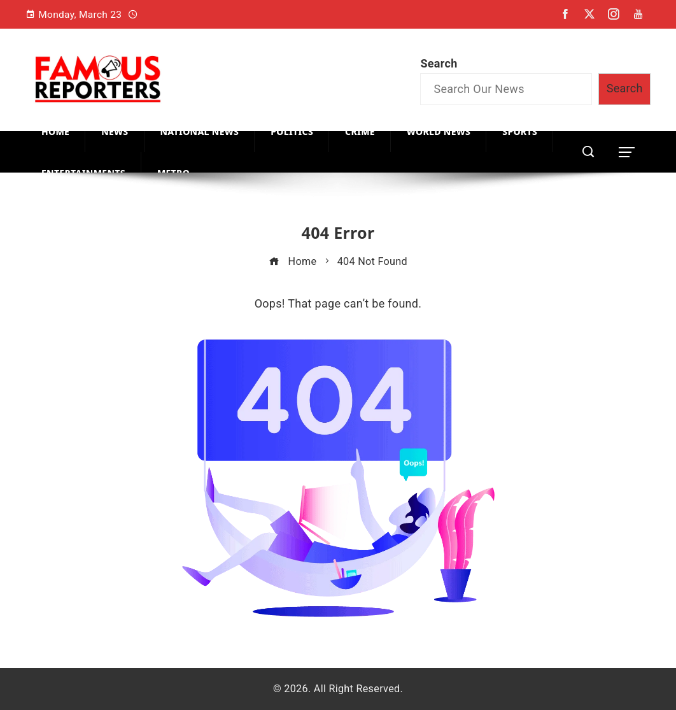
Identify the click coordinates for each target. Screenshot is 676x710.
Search (438, 63)
